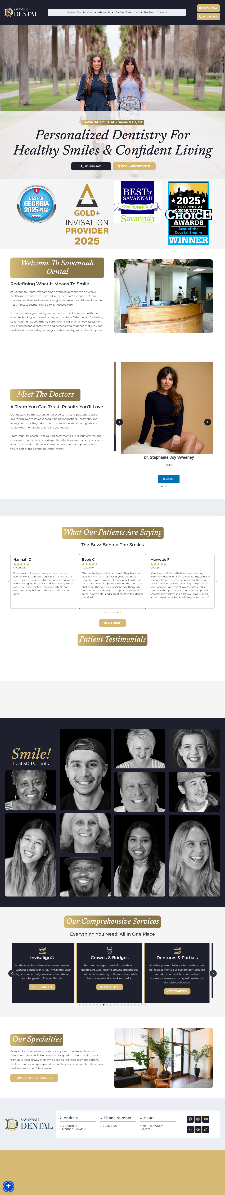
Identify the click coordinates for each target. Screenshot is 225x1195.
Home (71, 12)
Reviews (149, 12)
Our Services (86, 12)
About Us (105, 12)
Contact (162, 12)
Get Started (45, 979)
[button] (162, 484)
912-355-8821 (108, 1118)
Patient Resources (128, 12)
